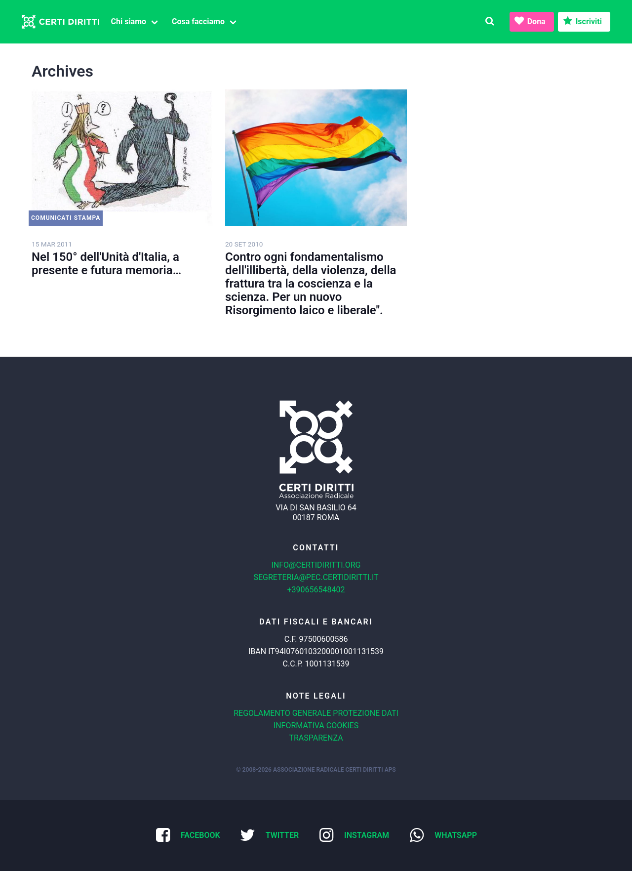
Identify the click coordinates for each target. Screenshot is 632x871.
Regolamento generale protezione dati (316, 713)
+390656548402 (316, 589)
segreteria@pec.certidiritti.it (315, 577)
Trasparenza (316, 738)
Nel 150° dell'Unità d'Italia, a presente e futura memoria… (106, 263)
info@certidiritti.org (315, 565)
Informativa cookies (316, 725)
